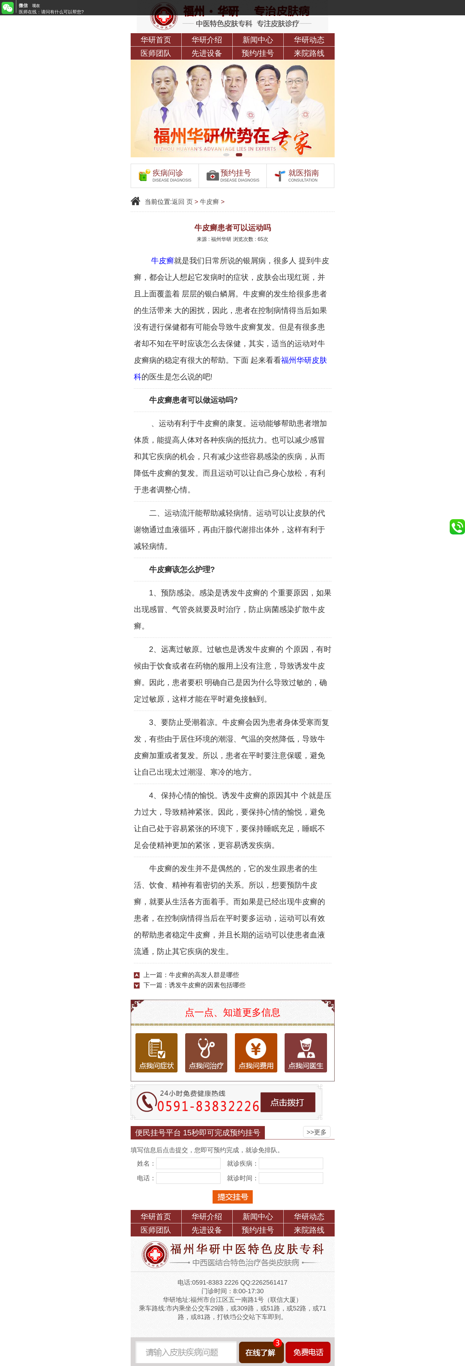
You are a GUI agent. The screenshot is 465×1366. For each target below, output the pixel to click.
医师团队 (156, 53)
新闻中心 (258, 39)
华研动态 (309, 39)
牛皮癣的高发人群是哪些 (204, 974)
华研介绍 (207, 39)
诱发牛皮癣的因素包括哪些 (207, 985)
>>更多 (317, 1132)
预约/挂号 (258, 53)
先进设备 (207, 53)
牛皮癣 (209, 201)
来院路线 (309, 53)
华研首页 (156, 39)
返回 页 (182, 201)
